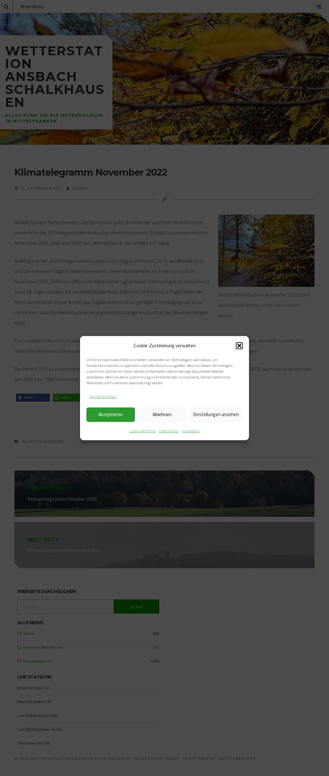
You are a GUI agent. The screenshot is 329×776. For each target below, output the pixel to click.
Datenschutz (169, 430)
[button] (239, 345)
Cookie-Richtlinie (142, 430)
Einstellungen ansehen (216, 414)
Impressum (191, 430)
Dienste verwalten (103, 396)
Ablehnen (162, 414)
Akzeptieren (110, 414)
